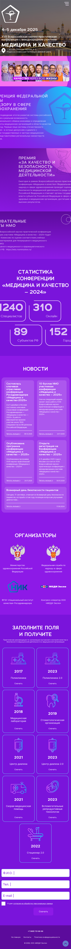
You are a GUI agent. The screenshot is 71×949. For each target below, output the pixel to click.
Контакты (27, 937)
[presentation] (16, 911)
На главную (16, 937)
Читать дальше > (13, 434)
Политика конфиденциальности (47, 937)
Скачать (18, 683)
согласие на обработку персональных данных (33, 903)
